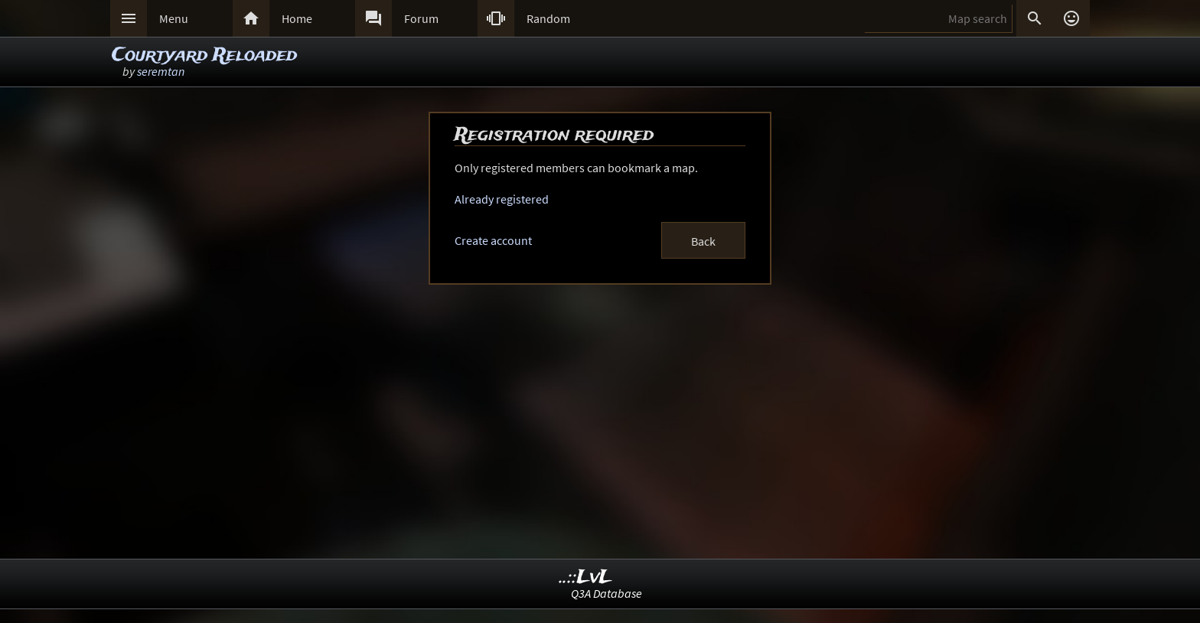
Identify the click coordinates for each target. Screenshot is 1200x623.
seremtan (160, 71)
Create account (493, 240)
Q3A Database (606, 593)
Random (548, 18)
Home (297, 18)
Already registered (502, 199)
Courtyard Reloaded (204, 55)
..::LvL (585, 577)
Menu (173, 18)
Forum (421, 18)
